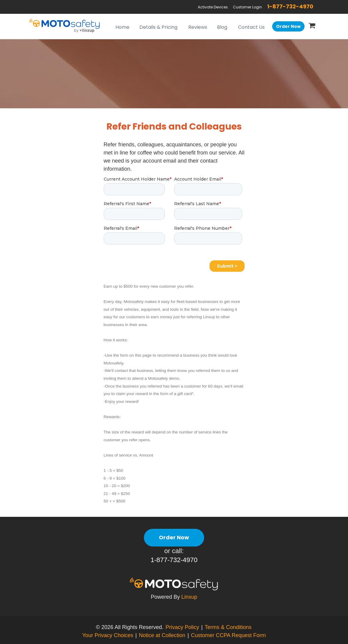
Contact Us (251, 27)
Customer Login (247, 7)
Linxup (189, 597)
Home (122, 27)
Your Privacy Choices (107, 635)
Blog (222, 27)
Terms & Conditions (228, 627)
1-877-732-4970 (290, 6)
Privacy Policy (182, 627)
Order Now (288, 26)
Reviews (197, 27)
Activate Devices (213, 7)
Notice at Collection (162, 635)
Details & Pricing (158, 27)
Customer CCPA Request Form (228, 635)
